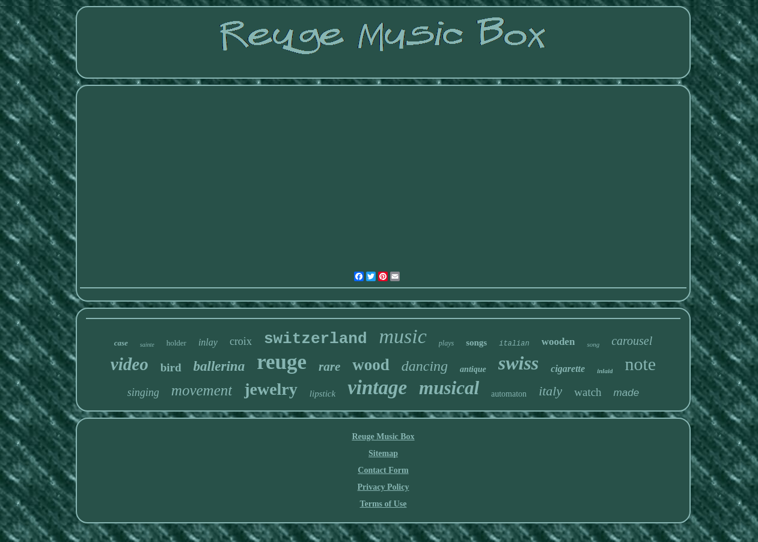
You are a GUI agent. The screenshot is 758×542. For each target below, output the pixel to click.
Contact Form (383, 470)
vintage (377, 387)
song (593, 344)
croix (241, 341)
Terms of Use (382, 503)
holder (176, 342)
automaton (509, 393)
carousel (631, 340)
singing (143, 392)
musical (449, 387)
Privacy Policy (383, 487)
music (403, 336)
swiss (518, 363)
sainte (147, 344)
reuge (282, 362)
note (640, 364)
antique (473, 369)
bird (171, 367)
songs (476, 342)
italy (550, 390)
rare (329, 366)
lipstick (322, 393)
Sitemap (383, 453)
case (121, 342)
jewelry (271, 389)
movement (201, 390)
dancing (425, 366)
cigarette (568, 369)
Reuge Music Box (383, 436)
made (627, 392)
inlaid (605, 370)
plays (446, 343)
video (129, 364)
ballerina (219, 366)
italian (514, 344)
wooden (558, 341)
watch (587, 392)
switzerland (315, 339)
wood (371, 365)
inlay (208, 342)
